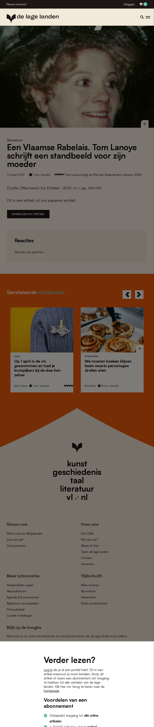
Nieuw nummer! (17, 4)
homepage (51, 691)
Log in (48, 670)
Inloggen (129, 4)
